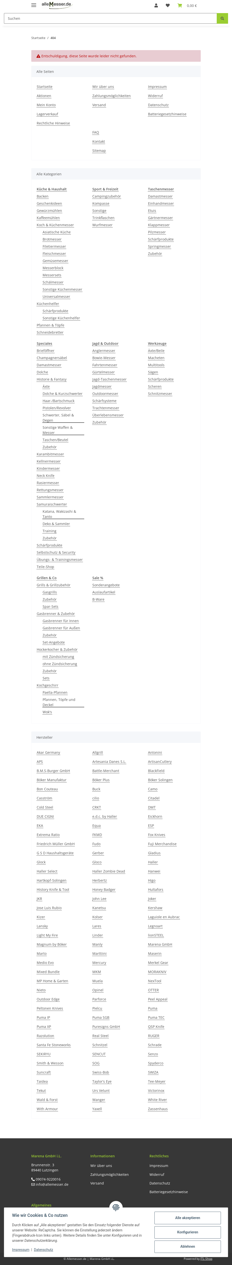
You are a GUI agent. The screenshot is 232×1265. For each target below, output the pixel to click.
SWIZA (153, 1072)
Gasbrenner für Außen (61, 628)
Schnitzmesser (160, 393)
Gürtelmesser (103, 372)
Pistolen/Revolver (57, 408)
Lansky (42, 926)
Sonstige (99, 210)
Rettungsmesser (50, 490)
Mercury (99, 962)
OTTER (153, 990)
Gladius (154, 853)
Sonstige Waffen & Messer (58, 430)
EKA (40, 825)
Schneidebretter (50, 332)
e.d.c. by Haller (104, 816)
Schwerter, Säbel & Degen (58, 418)
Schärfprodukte (55, 310)
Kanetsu (99, 907)
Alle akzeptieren (187, 1218)
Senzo (153, 1054)
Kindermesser (48, 468)
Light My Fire (47, 935)
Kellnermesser (49, 461)
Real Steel (100, 1035)
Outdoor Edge (48, 999)
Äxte (46, 386)
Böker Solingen (160, 779)
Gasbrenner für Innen (61, 620)
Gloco (96, 862)
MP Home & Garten (52, 981)
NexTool (154, 981)
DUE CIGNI (45, 816)
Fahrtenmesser (104, 365)
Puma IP (43, 1017)
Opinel (97, 990)
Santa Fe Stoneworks (54, 1044)
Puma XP (44, 1026)
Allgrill (97, 752)
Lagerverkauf (47, 114)
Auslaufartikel (103, 592)
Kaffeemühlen (48, 217)
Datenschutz (158, 104)
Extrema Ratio (48, 834)
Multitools (156, 365)
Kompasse (100, 203)
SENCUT (99, 1054)
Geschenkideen (49, 203)
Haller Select (47, 871)
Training (49, 531)
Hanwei (154, 871)
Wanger (98, 1099)
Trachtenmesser (105, 408)
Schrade (155, 1044)
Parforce (99, 999)
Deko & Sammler (56, 523)
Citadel (154, 798)
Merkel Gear (158, 962)
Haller (153, 862)
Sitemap (99, 150)
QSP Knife (156, 1026)
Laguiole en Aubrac (164, 917)
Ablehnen (187, 1246)
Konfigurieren (187, 1232)
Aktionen (44, 95)
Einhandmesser (161, 203)
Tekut (41, 1090)
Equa (96, 825)
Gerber (98, 853)
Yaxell (97, 1108)
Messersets (52, 275)
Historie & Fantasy (51, 379)
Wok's (47, 712)
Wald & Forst (47, 1099)
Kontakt (98, 141)
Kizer (41, 917)
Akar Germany (48, 752)
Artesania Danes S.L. (109, 761)
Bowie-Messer (104, 357)
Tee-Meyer (157, 1081)
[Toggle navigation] (33, 3)
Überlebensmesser (108, 415)
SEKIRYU (43, 1054)
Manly (97, 944)
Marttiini (99, 953)
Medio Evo (45, 962)
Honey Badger (104, 889)
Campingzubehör (106, 196)
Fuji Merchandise (162, 843)
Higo (151, 880)
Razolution (45, 1035)
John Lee (99, 898)
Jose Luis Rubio (49, 907)
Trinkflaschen (103, 217)
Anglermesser (103, 350)
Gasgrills (50, 592)
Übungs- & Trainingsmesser (60, 559)
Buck (96, 789)
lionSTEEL (156, 935)
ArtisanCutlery (160, 761)
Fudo (96, 843)
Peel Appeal (157, 999)
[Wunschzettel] (168, 5)
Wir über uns (103, 86)
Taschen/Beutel (55, 439)
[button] (156, 5)
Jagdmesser (102, 386)
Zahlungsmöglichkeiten (111, 95)
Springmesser (159, 246)
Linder (97, 935)
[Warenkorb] (187, 5)
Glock (41, 862)
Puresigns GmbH (106, 1026)
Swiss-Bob (100, 1072)
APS (40, 761)
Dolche (42, 372)
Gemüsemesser (55, 260)
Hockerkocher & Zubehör (57, 649)
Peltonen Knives (50, 1008)
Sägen (153, 372)
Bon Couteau (47, 789)
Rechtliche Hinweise (53, 123)
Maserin (155, 953)
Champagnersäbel (52, 357)
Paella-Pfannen (55, 692)
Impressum (157, 86)
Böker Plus (101, 779)
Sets (46, 678)
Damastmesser (160, 196)
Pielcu (97, 1008)
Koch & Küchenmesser (55, 225)
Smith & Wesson (50, 1063)
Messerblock (53, 267)
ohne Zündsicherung (60, 663)
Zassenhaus (158, 1108)
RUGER (153, 1035)
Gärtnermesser (160, 217)
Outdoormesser (105, 393)
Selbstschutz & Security (56, 552)
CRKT (96, 807)
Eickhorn (155, 816)
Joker (152, 898)
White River (157, 1099)
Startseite (44, 86)
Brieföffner (45, 350)
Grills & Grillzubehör (53, 585)
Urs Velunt (101, 1090)
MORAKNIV (157, 971)
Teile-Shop (45, 566)
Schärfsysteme (104, 400)
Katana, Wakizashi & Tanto (59, 514)
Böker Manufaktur (51, 779)
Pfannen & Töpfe (50, 325)
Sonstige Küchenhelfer (61, 318)
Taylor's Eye (102, 1081)
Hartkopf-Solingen (51, 880)
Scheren (155, 386)
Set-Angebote (54, 642)
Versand (99, 104)
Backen (43, 196)
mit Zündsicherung (58, 656)
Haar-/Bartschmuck (58, 400)
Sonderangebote (106, 585)
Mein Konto (46, 104)
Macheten (156, 357)
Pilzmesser (157, 232)
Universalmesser (56, 296)
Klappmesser (159, 225)
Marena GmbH (160, 944)
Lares (96, 926)
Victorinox (156, 1090)
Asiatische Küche (57, 232)
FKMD (97, 834)
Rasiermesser (48, 482)
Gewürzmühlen (49, 210)
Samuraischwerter (52, 504)
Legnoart (155, 926)
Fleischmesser (54, 253)
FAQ (95, 132)
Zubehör (155, 253)
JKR (39, 898)
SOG (95, 1063)
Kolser (97, 917)
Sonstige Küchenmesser (62, 289)
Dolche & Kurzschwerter (63, 393)
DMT (152, 807)
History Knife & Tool (53, 889)
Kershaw (155, 907)
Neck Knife (45, 475)
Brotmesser (52, 239)
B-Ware (98, 599)
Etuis (152, 210)
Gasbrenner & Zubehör (56, 613)
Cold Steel (45, 807)
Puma (152, 1008)
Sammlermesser (50, 497)
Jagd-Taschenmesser (109, 379)
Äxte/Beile (156, 350)
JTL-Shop (206, 1259)
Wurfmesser (102, 225)
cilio (95, 798)
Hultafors (155, 889)
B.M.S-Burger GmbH (53, 770)
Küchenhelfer (48, 303)
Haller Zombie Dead (108, 871)
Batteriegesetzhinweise (167, 114)
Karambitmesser (50, 454)
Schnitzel (99, 1044)
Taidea (42, 1081)
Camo (152, 789)
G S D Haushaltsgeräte (55, 853)
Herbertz (99, 880)
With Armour (47, 1108)
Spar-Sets (50, 606)
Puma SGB (100, 1017)
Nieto (41, 990)
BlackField (156, 770)
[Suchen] (110, 18)
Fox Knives (156, 834)
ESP (151, 825)
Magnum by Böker (52, 944)
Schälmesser (53, 282)
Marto (42, 953)
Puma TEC (156, 1017)
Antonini (155, 752)
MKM (96, 971)
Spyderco (155, 1063)
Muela (97, 981)
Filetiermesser (54, 246)
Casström (44, 798)
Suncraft (44, 1072)
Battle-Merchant (105, 770)
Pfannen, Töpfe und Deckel (59, 702)
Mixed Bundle (48, 971)
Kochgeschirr (47, 685)
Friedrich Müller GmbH (56, 843)
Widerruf (155, 95)
